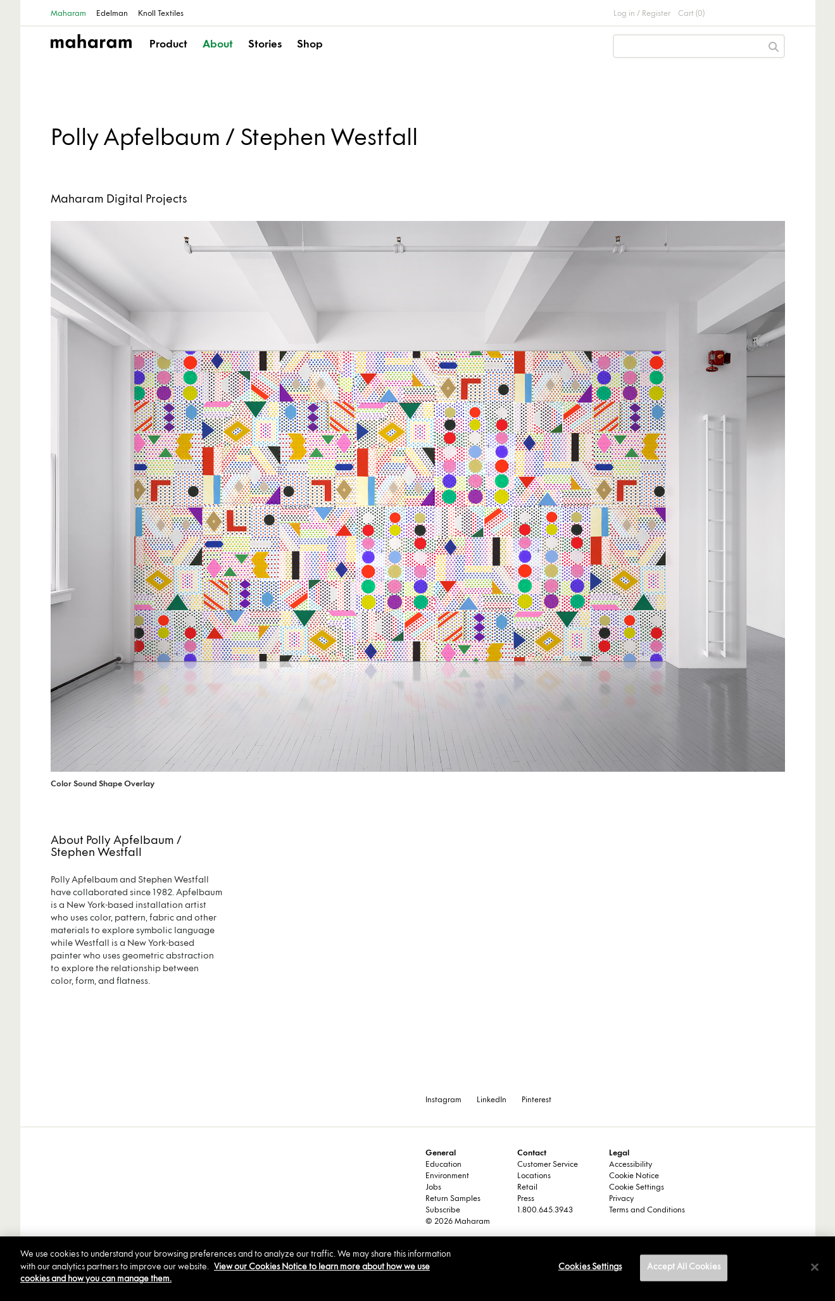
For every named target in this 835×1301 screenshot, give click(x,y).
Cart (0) (691, 13)
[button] (169, 55)
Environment (447, 1176)
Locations (534, 1176)
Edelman (112, 13)
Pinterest (536, 1100)
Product (168, 45)
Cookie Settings (636, 1187)
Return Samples (452, 1199)
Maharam (68, 13)
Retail (527, 1187)
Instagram (443, 1100)
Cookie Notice (634, 1176)
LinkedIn (491, 1100)
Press (525, 1199)
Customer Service (547, 1164)
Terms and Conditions (647, 1210)
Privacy (621, 1199)
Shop (310, 45)
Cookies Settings (590, 1267)
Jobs (433, 1187)
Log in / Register (641, 13)
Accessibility (630, 1164)
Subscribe (442, 1210)
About (218, 45)
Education (443, 1164)
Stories (265, 45)
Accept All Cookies (683, 1267)
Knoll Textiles (161, 13)
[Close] (815, 1267)
